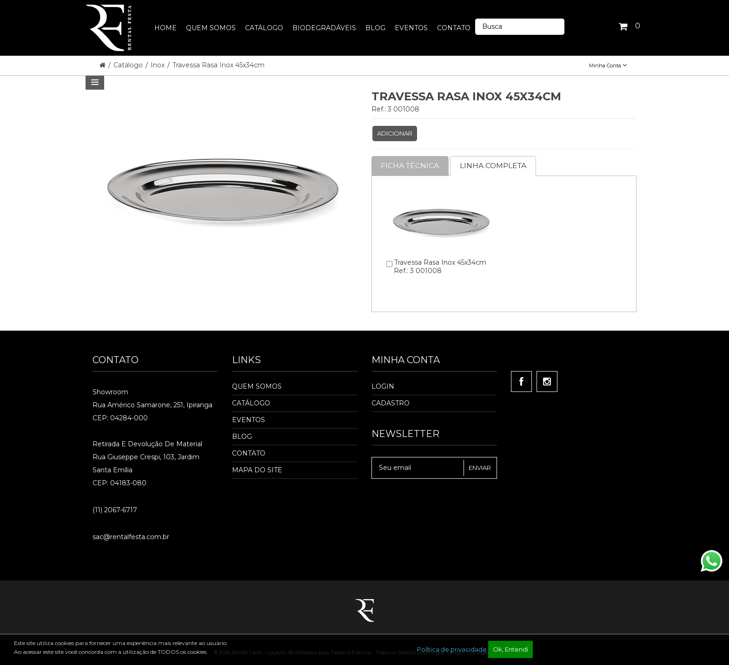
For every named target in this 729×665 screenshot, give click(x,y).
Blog (242, 436)
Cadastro (390, 403)
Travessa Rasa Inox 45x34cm (218, 65)
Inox (158, 65)
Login (382, 386)
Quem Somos (257, 386)
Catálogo (129, 65)
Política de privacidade (452, 649)
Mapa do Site (257, 470)
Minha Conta (608, 65)
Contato (248, 453)
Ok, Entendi (510, 649)
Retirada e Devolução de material (147, 444)
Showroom (110, 392)
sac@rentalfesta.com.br (131, 537)
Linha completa (495, 165)
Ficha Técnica (410, 165)
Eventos (248, 420)
